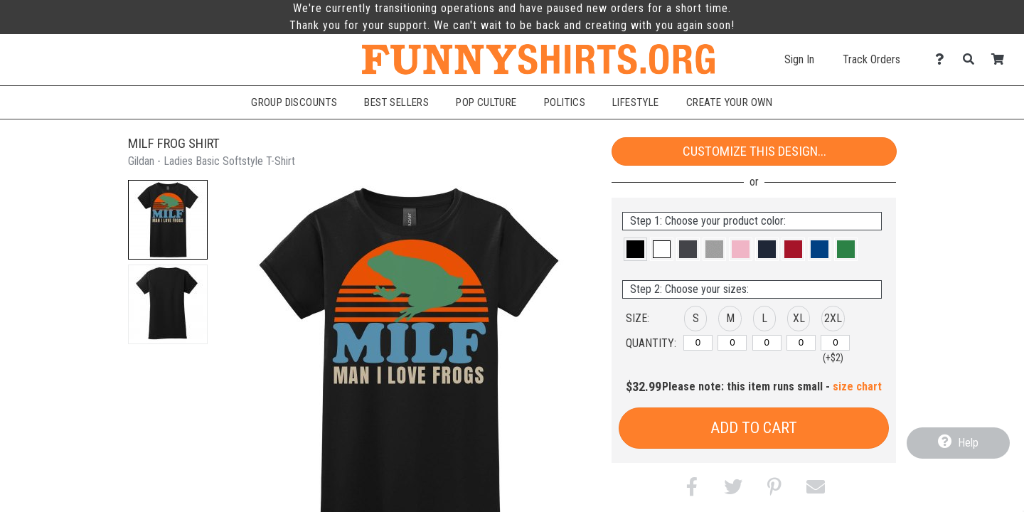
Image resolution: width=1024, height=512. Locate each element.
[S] (698, 343)
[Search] (972, 59)
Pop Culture (486, 102)
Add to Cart (753, 428)
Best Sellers (396, 102)
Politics (564, 102)
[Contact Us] (943, 59)
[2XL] (835, 343)
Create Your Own (729, 102)
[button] (168, 220)
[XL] (801, 343)
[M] (732, 343)
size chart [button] (857, 386)
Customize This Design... (754, 151)
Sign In (799, 59)
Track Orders (871, 59)
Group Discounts (294, 102)
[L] (767, 343)
